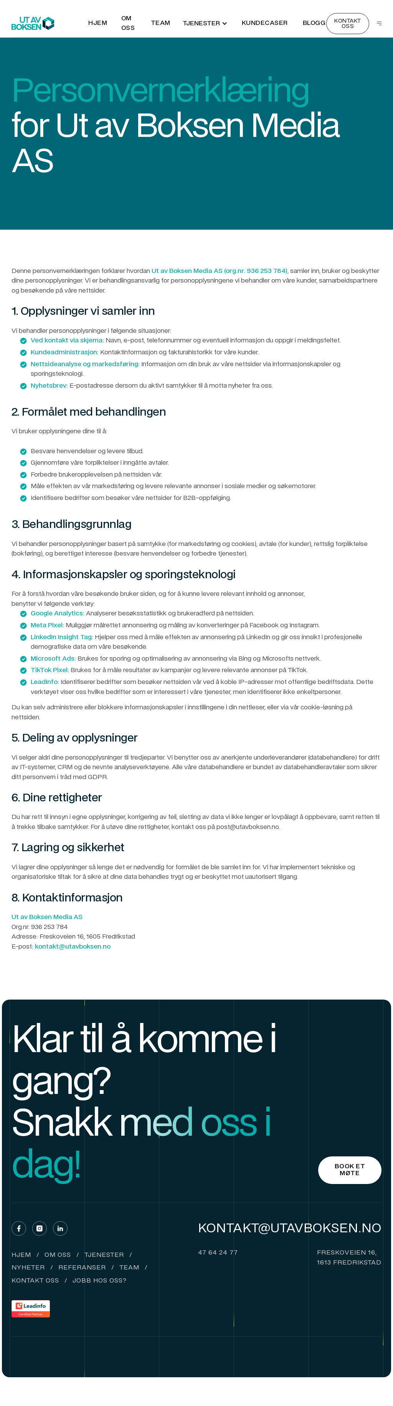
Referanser (82, 1268)
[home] (33, 23)
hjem (21, 1255)
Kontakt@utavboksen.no (289, 1229)
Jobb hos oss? (100, 1281)
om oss (58, 1255)
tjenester (104, 1255)
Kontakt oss (35, 1281)
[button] (205, 23)
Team (129, 1268)
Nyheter (28, 1268)
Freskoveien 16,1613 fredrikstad (349, 1258)
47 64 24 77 (218, 1253)
